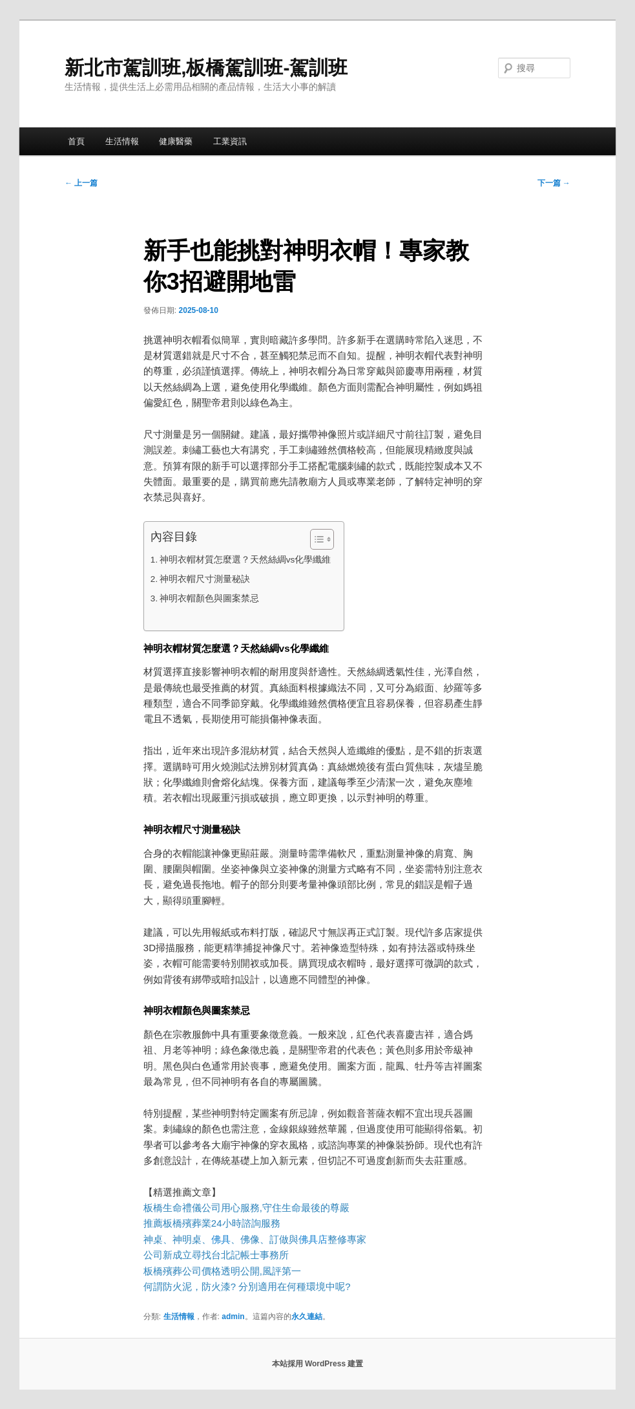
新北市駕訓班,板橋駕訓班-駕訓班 (206, 67)
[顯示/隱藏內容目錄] (315, 539)
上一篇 (81, 183)
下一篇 (553, 183)
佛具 (221, 1239)
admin (233, 1316)
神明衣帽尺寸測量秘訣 (205, 579)
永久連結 (306, 1316)
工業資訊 (230, 141)
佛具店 (313, 1239)
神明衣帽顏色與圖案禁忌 (209, 598)
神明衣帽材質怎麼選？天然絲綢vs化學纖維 (245, 560)
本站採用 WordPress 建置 (318, 1363)
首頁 (76, 141)
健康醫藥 (176, 141)
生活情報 (122, 141)
